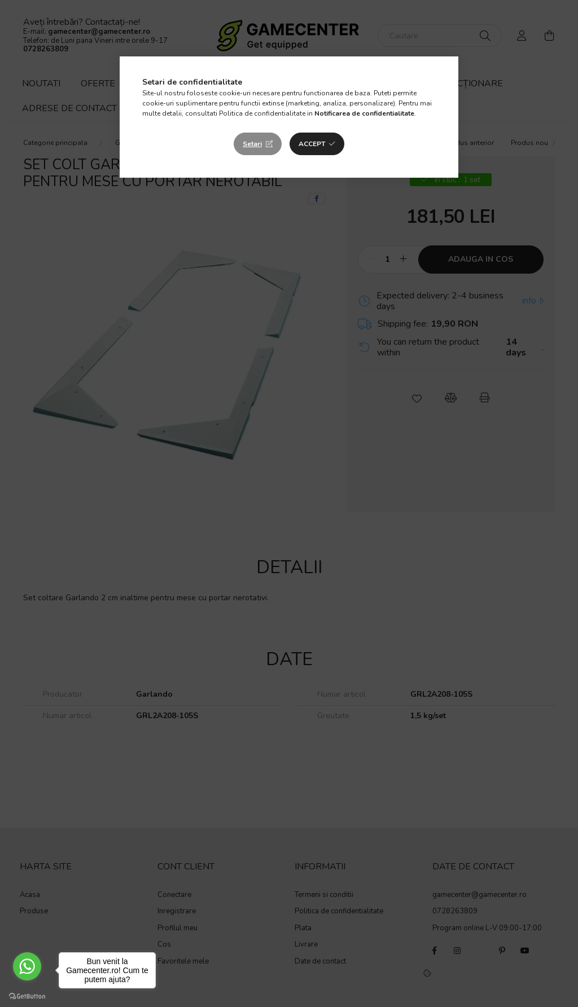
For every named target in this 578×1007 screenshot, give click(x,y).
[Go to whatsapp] (27, 966)
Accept (312, 143)
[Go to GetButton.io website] (27, 995)
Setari (252, 143)
